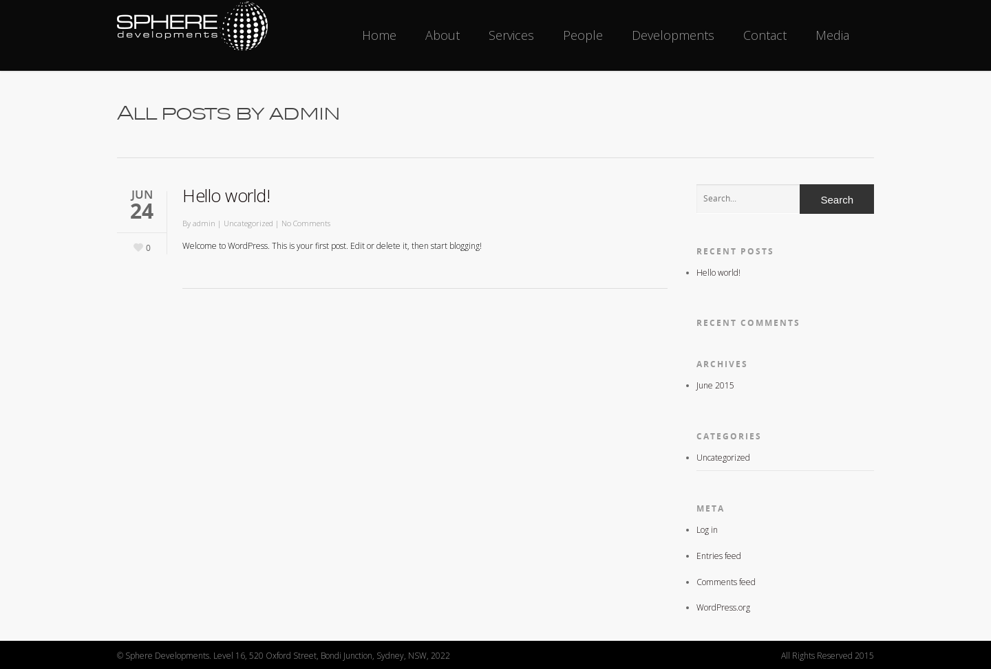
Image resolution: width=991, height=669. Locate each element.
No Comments (305, 223)
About (442, 35)
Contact (765, 35)
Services (511, 35)
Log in (707, 530)
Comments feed (726, 582)
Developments (673, 35)
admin (204, 223)
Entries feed (718, 556)
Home (379, 35)
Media (832, 35)
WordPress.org (723, 607)
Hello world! (226, 195)
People (583, 35)
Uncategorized (248, 223)
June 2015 (715, 385)
